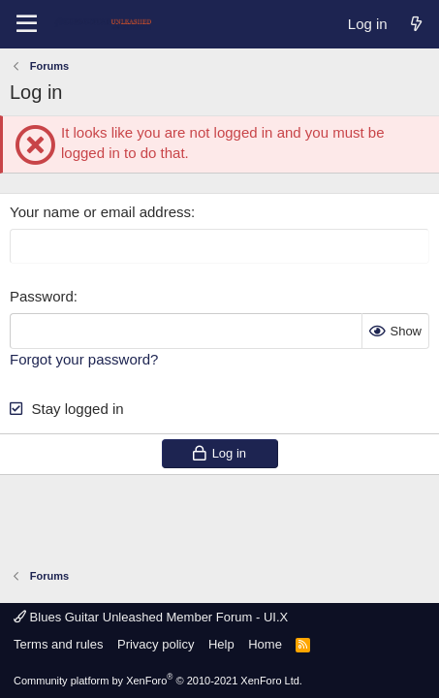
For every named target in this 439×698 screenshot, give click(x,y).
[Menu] (26, 24)
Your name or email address (100, 212)
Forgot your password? (84, 359)
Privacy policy (155, 644)
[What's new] (416, 24)
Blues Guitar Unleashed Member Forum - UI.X (151, 617)
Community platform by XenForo (158, 680)
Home (265, 644)
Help (221, 644)
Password (42, 296)
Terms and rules (58, 644)
